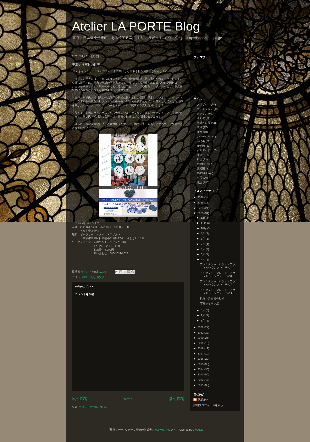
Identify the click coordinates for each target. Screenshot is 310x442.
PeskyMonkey (161, 429)
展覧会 (100, 277)
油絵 (199, 182)
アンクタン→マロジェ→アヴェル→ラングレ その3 (217, 274)
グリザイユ (203, 104)
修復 (199, 131)
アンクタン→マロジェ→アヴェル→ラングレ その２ (217, 283)
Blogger (197, 429)
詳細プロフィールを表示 (208, 405)
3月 (203, 310)
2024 (201, 207)
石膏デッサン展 (209, 303)
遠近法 (201, 118)
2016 (201, 358)
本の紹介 (202, 173)
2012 (201, 379)
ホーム (128, 399)
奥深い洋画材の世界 (212, 298)
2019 (201, 343)
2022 (201, 327)
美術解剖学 (203, 164)
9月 (203, 233)
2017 (201, 353)
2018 (201, 348)
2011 (201, 385)
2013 (201, 374)
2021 (201, 332)
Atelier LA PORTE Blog (136, 26)
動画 (199, 159)
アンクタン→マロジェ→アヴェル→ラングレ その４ (217, 266)
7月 (203, 244)
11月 (204, 222)
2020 (201, 337)
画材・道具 (88, 277)
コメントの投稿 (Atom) (93, 407)
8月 (203, 238)
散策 (199, 127)
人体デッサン (205, 136)
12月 (204, 217)
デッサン (202, 113)
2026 (201, 197)
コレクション (205, 109)
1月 (203, 320)
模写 (199, 177)
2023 (201, 213)
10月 (204, 228)
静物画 (201, 145)
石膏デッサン (205, 150)
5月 (203, 254)
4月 (203, 259)
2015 (201, 364)
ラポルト (203, 399)
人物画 (201, 141)
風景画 (201, 168)
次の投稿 (79, 399)
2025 (201, 202)
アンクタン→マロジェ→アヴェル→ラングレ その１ (217, 291)
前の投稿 (176, 399)
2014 (201, 369)
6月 (203, 249)
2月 (203, 315)
